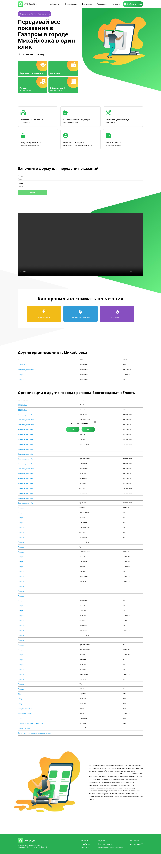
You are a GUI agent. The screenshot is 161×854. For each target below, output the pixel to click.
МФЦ (20, 699)
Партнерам (87, 4)
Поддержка (101, 4)
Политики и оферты (105, 844)
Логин (20, 176)
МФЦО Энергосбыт (25, 709)
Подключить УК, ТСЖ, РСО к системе (34, 14)
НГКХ (20, 718)
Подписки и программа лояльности (110, 847)
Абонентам (55, 4)
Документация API (136, 844)
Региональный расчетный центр (30, 723)
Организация (23, 360)
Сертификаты (135, 841)
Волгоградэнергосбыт (26, 370)
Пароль (21, 184)
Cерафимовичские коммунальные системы (34, 733)
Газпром (21, 374)
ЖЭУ (19, 694)
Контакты (116, 4)
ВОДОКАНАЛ (22, 365)
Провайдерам (71, 4)
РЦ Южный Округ (24, 728)
